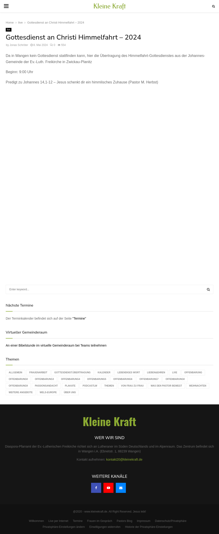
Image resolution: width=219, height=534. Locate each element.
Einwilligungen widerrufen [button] (104, 527)
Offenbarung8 (174, 379)
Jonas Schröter (19, 45)
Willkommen (36, 521)
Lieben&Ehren (156, 372)
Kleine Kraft (109, 6)
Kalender (104, 372)
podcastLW (90, 385)
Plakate (70, 385)
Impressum (143, 521)
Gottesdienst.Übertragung (72, 372)
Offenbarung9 (18, 385)
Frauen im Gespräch (99, 521)
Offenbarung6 (122, 379)
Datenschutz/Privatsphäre (170, 521)
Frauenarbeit (38, 372)
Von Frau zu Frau (132, 385)
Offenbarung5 (96, 379)
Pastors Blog (124, 521)
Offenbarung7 (148, 379)
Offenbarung (193, 372)
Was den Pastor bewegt (166, 385)
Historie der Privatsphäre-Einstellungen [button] (149, 527)
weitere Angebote (21, 392)
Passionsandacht (46, 385)
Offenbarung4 (70, 379)
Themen (109, 385)
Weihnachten (197, 385)
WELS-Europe (48, 392)
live (8, 29)
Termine (78, 521)
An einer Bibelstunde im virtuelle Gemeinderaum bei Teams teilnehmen (56, 345)
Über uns (70, 392)
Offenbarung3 (44, 379)
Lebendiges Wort (128, 372)
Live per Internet (58, 521)
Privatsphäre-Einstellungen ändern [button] (64, 527)
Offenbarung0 (18, 379)
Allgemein (15, 372)
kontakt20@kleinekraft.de (124, 459)
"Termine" (79, 318)
